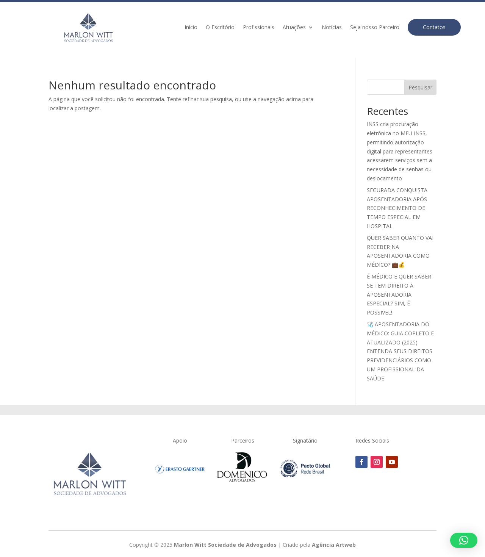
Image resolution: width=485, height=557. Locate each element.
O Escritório (220, 28)
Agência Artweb (334, 544)
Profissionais (258, 28)
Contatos (434, 27)
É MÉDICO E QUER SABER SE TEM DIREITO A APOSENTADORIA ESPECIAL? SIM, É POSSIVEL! (399, 294)
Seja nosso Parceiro (374, 28)
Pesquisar (420, 87)
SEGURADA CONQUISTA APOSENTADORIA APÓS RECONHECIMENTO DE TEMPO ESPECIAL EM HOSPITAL (397, 208)
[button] (463, 540)
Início (191, 28)
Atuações (294, 28)
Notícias (332, 28)
